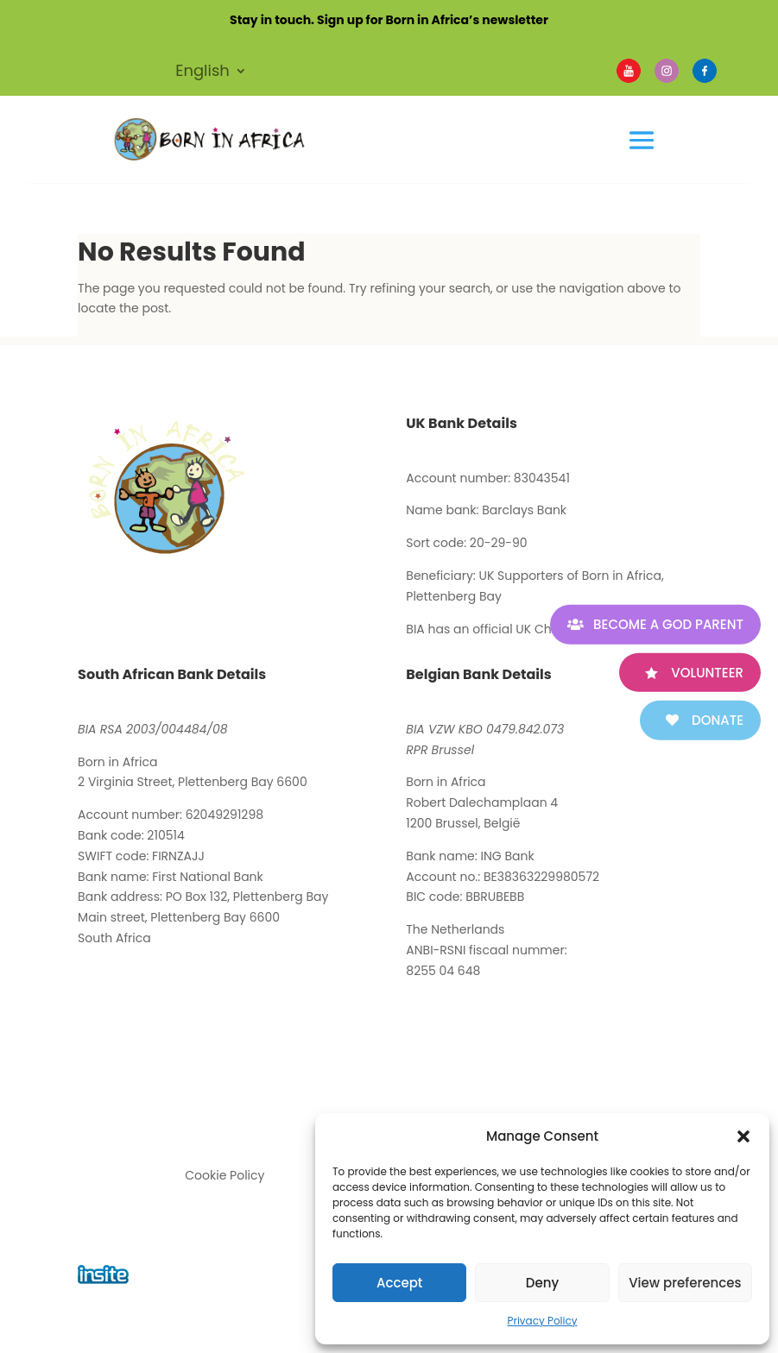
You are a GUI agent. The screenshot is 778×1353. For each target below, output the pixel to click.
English (202, 73)
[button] (743, 1136)
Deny (542, 1283)
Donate (717, 720)
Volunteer (707, 672)
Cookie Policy (224, 1175)
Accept (399, 1283)
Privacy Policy (542, 1320)
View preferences (685, 1283)
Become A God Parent (668, 624)
